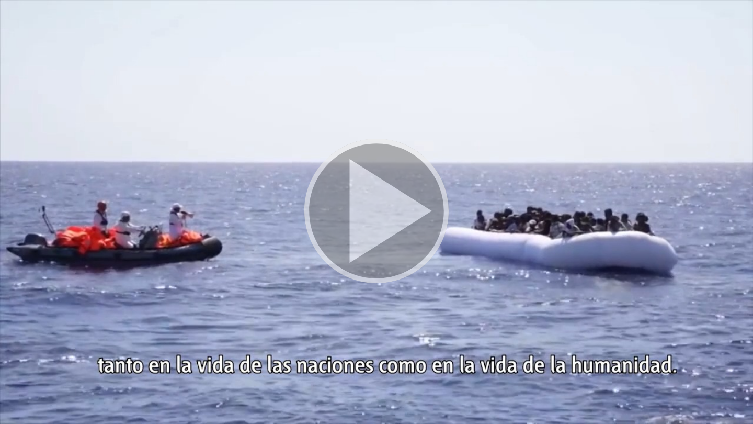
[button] (376, 212)
